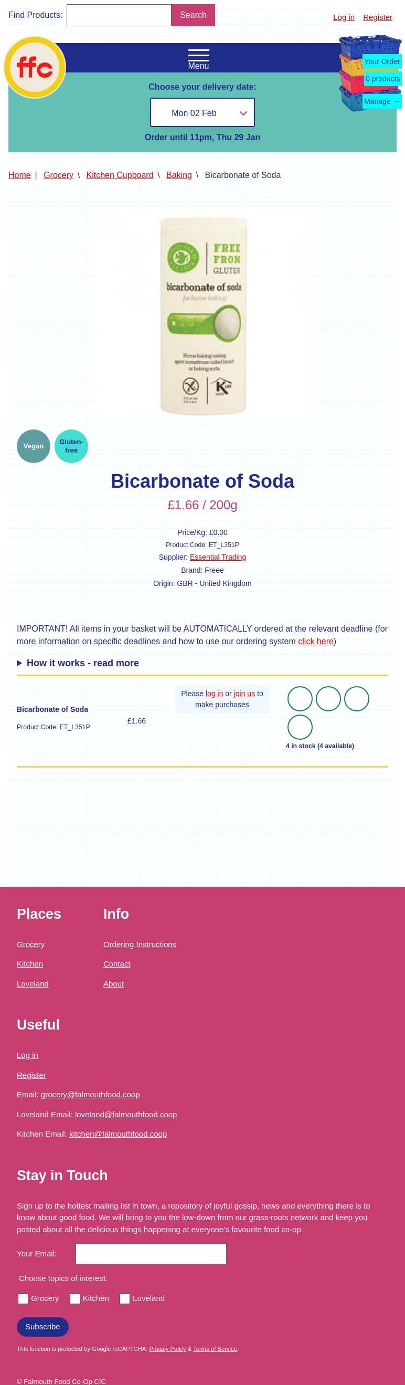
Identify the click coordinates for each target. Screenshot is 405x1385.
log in (214, 693)
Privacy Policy (168, 1349)
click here (316, 641)
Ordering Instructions (139, 944)
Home (19, 175)
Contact (117, 963)
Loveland (33, 983)
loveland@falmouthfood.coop (126, 1114)
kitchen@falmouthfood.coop (118, 1133)
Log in (344, 17)
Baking (179, 175)
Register (377, 17)
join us (244, 693)
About (113, 983)
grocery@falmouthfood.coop (90, 1094)
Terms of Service (215, 1349)
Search (193, 15)
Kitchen (30, 963)
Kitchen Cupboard (120, 175)
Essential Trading (218, 557)
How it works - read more (83, 663)
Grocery (58, 175)
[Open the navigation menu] (199, 55)
